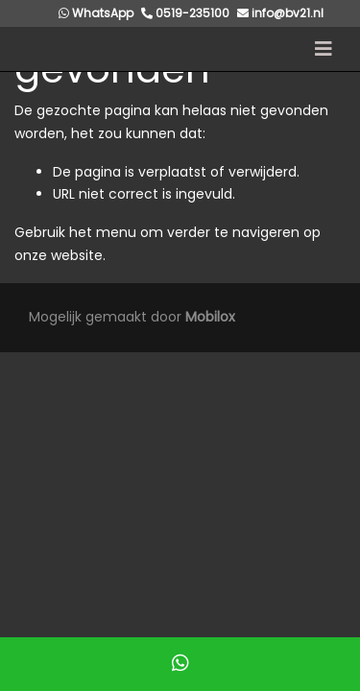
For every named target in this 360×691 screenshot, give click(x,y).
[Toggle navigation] (323, 49)
